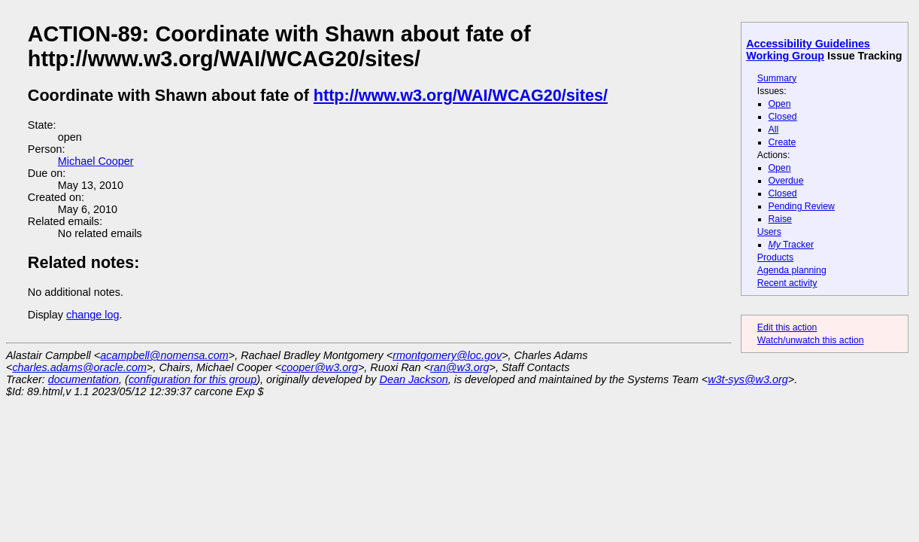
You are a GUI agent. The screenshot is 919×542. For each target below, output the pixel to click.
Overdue (786, 180)
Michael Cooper (96, 161)
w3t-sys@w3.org (748, 379)
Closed (783, 116)
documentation (83, 379)
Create (782, 142)
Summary (776, 78)
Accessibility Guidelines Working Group (808, 50)
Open (780, 104)
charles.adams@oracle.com (79, 367)
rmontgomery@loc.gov (447, 355)
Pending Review (802, 206)
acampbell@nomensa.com (164, 355)
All (774, 129)
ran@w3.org (460, 367)
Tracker (791, 244)
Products (775, 257)
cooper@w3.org (319, 367)
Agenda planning (791, 270)
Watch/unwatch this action (810, 340)
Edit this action (787, 327)
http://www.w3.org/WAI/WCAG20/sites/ (461, 95)
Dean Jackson (414, 379)
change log (92, 315)
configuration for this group (192, 379)
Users (769, 232)
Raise (780, 219)
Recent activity (787, 283)
